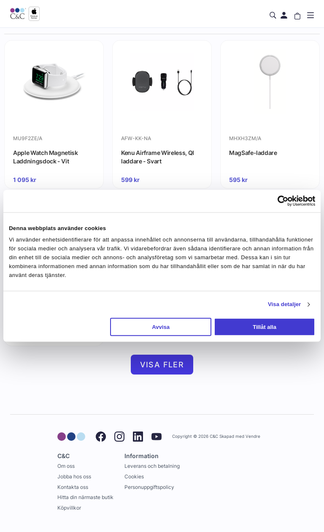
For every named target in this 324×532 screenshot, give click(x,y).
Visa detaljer (284, 304)
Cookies (134, 476)
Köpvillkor (69, 508)
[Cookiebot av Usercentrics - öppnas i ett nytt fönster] (278, 200)
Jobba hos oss (74, 476)
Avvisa (161, 327)
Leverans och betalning (152, 466)
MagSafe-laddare (253, 152)
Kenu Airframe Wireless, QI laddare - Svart (157, 157)
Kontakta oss (72, 487)
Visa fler (162, 364)
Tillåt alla (264, 327)
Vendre (253, 436)
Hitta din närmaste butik (85, 497)
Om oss (66, 466)
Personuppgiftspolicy (149, 487)
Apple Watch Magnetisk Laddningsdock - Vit (45, 157)
